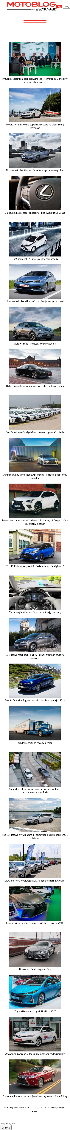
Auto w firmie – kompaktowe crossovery (35, 343)
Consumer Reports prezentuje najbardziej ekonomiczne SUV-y (35, 1096)
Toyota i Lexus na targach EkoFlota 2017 (35, 1011)
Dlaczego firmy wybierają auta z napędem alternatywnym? (35, 880)
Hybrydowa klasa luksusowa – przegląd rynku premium (35, 386)
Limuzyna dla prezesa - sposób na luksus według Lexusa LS (35, 212)
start (6, 1107)
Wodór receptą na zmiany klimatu (35, 742)
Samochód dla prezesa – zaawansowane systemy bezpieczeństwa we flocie (35, 791)
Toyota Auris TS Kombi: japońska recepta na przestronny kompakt (35, 126)
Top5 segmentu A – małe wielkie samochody (35, 258)
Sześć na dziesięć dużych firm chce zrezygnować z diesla (35, 432)
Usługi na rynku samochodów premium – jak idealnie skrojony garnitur (35, 476)
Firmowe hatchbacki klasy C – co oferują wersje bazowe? (35, 301)
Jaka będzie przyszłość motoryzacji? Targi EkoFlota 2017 (35, 923)
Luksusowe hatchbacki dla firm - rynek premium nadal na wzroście (35, 656)
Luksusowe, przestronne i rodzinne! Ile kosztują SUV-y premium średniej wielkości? (35, 522)
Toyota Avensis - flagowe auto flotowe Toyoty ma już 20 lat (35, 700)
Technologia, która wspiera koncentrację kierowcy (35, 612)
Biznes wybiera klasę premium (35, 969)
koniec (35, 1111)
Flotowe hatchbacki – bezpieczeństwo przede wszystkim (35, 170)
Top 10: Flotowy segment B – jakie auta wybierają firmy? (35, 566)
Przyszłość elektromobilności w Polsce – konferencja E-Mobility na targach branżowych (35, 80)
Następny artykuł (58, 1107)
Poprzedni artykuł (18, 1107)
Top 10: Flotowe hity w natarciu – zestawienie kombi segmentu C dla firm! (35, 836)
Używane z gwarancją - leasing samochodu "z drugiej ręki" (35, 1053)
